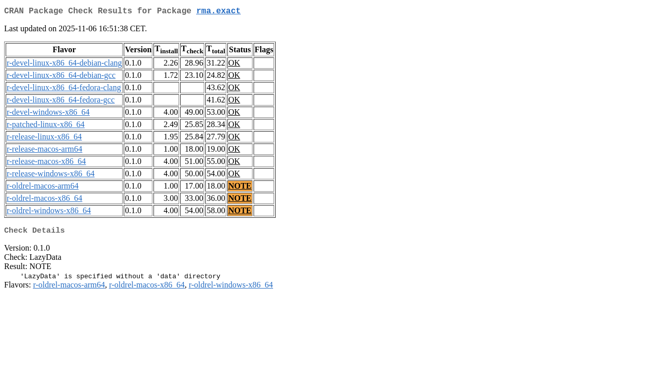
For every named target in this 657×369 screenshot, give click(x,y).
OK (234, 64)
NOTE (240, 187)
